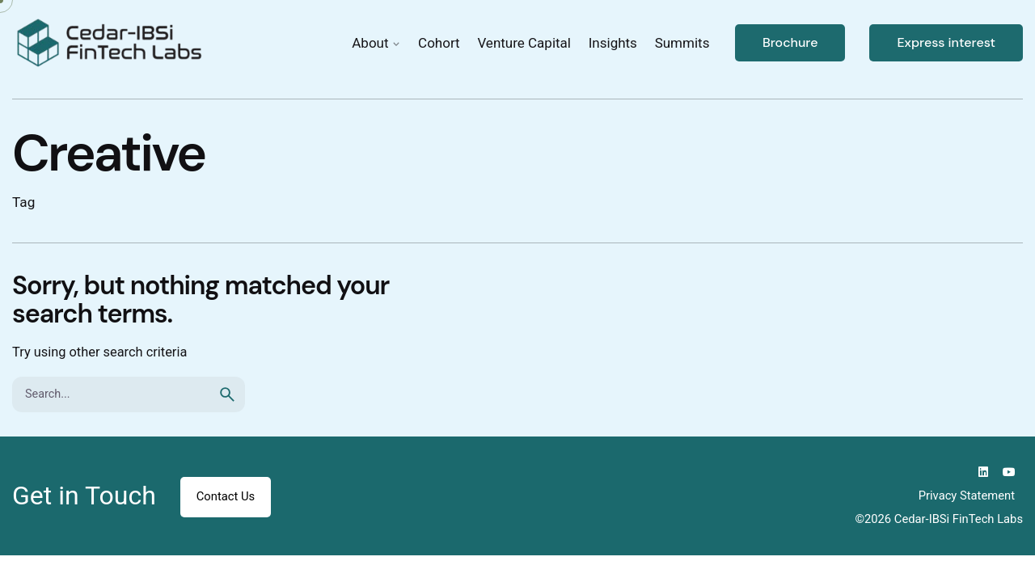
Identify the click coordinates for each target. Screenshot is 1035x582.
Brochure (790, 42)
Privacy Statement (967, 495)
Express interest (946, 42)
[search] (227, 394)
